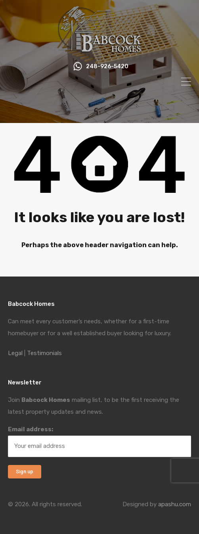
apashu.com (174, 504)
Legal (15, 353)
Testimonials (44, 353)
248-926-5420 (107, 66)
